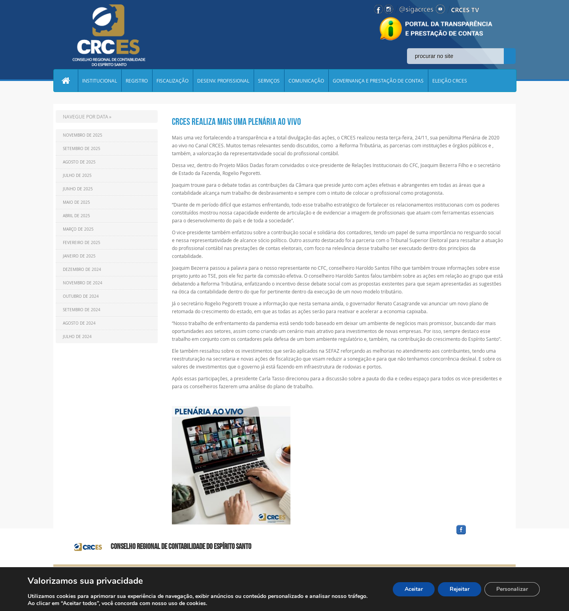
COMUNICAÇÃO (306, 80)
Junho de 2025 (78, 189)
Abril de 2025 (76, 215)
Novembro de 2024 (82, 283)
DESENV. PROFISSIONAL (223, 80)
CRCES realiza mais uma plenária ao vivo (236, 122)
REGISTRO (137, 80)
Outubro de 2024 (81, 296)
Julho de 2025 (77, 175)
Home (65, 81)
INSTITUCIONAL (99, 80)
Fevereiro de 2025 (81, 242)
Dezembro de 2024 (82, 269)
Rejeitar (459, 589)
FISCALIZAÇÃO (172, 80)
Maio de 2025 (76, 202)
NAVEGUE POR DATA (85, 116)
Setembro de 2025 (81, 148)
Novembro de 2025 (82, 135)
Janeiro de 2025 (79, 256)
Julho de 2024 (77, 336)
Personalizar (512, 589)
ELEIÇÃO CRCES (449, 80)
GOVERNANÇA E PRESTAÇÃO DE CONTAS (378, 80)
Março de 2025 (78, 229)
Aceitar (414, 589)
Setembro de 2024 (81, 309)
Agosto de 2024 (79, 323)
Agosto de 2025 (79, 162)
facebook (480, 534)
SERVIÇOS (269, 80)
